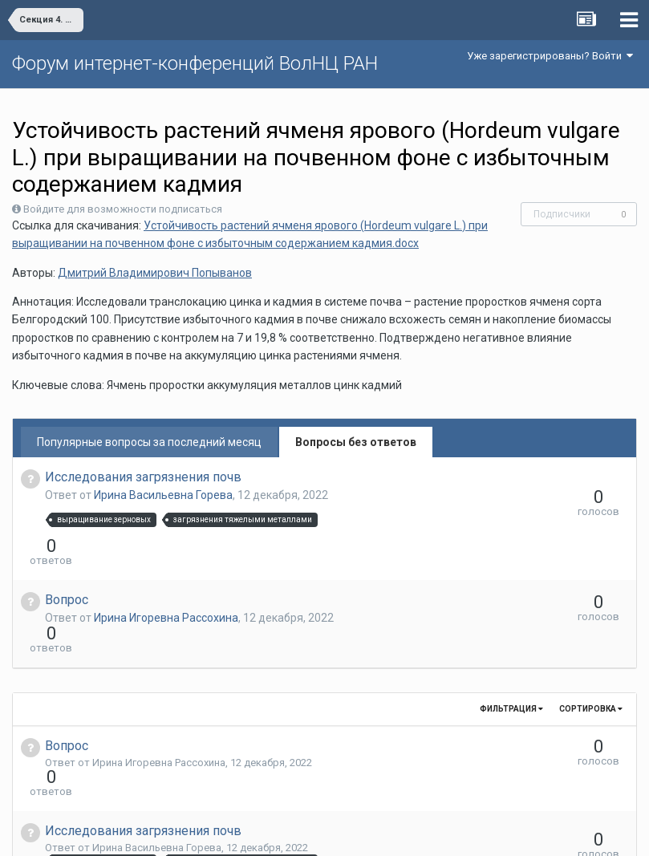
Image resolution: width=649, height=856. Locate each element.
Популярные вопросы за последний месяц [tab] (149, 442)
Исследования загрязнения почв (143, 477)
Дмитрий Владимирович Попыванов (155, 272)
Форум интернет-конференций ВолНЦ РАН (195, 63)
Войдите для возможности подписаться (122, 209)
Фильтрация (511, 651)
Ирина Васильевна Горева (163, 495)
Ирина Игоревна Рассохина (166, 588)
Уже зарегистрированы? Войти (550, 56)
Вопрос (66, 570)
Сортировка (591, 651)
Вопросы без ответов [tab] (355, 442)
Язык (275, 832)
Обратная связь (348, 832)
